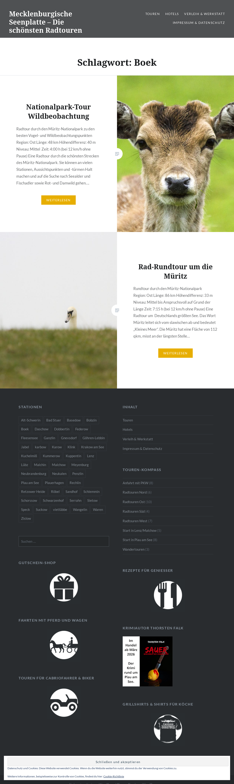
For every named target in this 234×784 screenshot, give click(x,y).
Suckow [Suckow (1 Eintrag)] (41, 509)
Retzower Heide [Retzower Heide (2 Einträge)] (33, 491)
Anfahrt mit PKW (135, 483)
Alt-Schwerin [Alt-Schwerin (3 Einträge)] (30, 420)
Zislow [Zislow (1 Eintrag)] (26, 518)
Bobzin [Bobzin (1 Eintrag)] (91, 420)
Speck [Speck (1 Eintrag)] (25, 509)
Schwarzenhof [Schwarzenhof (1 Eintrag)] (53, 500)
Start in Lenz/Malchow (139, 530)
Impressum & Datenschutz (199, 23)
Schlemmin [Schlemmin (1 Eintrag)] (91, 491)
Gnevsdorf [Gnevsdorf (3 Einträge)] (69, 438)
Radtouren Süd (134, 511)
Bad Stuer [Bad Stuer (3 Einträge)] (53, 420)
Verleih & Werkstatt (204, 14)
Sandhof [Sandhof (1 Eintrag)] (72, 491)
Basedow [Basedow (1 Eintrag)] (73, 420)
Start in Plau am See (137, 540)
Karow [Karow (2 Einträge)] (57, 447)
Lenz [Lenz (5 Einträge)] (90, 456)
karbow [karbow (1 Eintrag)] (40, 447)
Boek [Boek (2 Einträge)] (25, 429)
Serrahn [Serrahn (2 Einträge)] (75, 500)
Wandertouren (133, 549)
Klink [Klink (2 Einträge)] (71, 447)
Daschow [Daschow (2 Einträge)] (41, 429)
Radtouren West (135, 521)
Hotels (172, 14)
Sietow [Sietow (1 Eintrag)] (92, 500)
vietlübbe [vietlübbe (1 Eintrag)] (60, 509)
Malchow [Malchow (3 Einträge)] (59, 465)
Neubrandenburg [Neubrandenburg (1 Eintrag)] (33, 473)
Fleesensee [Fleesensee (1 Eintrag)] (29, 438)
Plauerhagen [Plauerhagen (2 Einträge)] (54, 483)
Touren (152, 14)
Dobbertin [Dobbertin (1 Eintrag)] (61, 429)
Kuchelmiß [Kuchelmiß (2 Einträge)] (29, 456)
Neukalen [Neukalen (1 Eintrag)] (59, 473)
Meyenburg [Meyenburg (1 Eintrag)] (80, 465)
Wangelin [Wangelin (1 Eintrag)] (80, 509)
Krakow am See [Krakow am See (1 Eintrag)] (92, 447)
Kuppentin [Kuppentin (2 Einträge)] (73, 456)
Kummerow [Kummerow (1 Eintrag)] (51, 456)
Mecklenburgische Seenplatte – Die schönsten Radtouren (45, 22)
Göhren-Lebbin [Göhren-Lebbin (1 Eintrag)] (94, 438)
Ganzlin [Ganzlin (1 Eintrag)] (49, 438)
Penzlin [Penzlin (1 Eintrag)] (77, 473)
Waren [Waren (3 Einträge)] (98, 509)
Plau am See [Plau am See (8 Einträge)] (30, 483)
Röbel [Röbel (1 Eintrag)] (55, 491)
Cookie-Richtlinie (113, 776)
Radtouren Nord (135, 492)
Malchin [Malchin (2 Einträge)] (40, 465)
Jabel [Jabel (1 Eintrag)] (25, 447)
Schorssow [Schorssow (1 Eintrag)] (29, 500)
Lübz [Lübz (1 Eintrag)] (24, 465)
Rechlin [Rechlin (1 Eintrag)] (75, 483)
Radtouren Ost (134, 502)
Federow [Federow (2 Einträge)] (81, 429)
